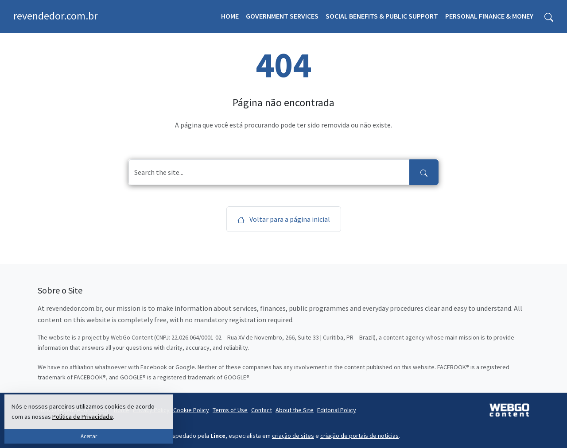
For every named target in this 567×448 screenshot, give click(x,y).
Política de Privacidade (82, 417)
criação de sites (293, 436)
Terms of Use (230, 410)
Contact (261, 410)
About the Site (295, 410)
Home (230, 16)
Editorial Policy (336, 410)
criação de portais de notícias (359, 436)
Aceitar (89, 436)
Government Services (282, 16)
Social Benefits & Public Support (382, 16)
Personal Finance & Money (489, 16)
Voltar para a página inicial (283, 219)
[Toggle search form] (549, 16)
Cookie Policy (191, 410)
